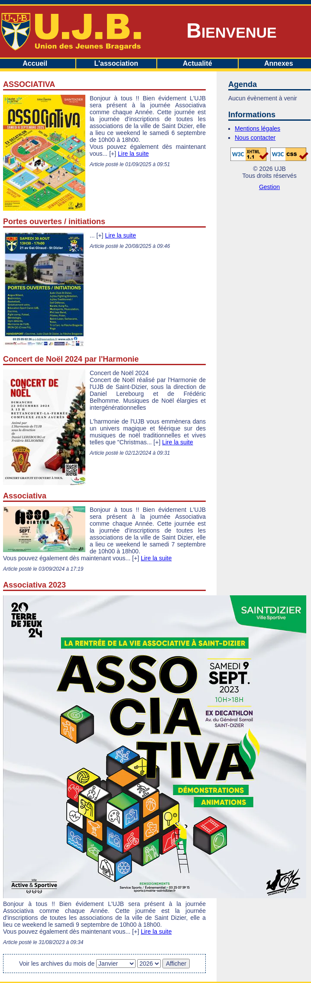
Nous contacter (255, 137)
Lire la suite (133, 153)
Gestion (269, 186)
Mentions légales (257, 128)
